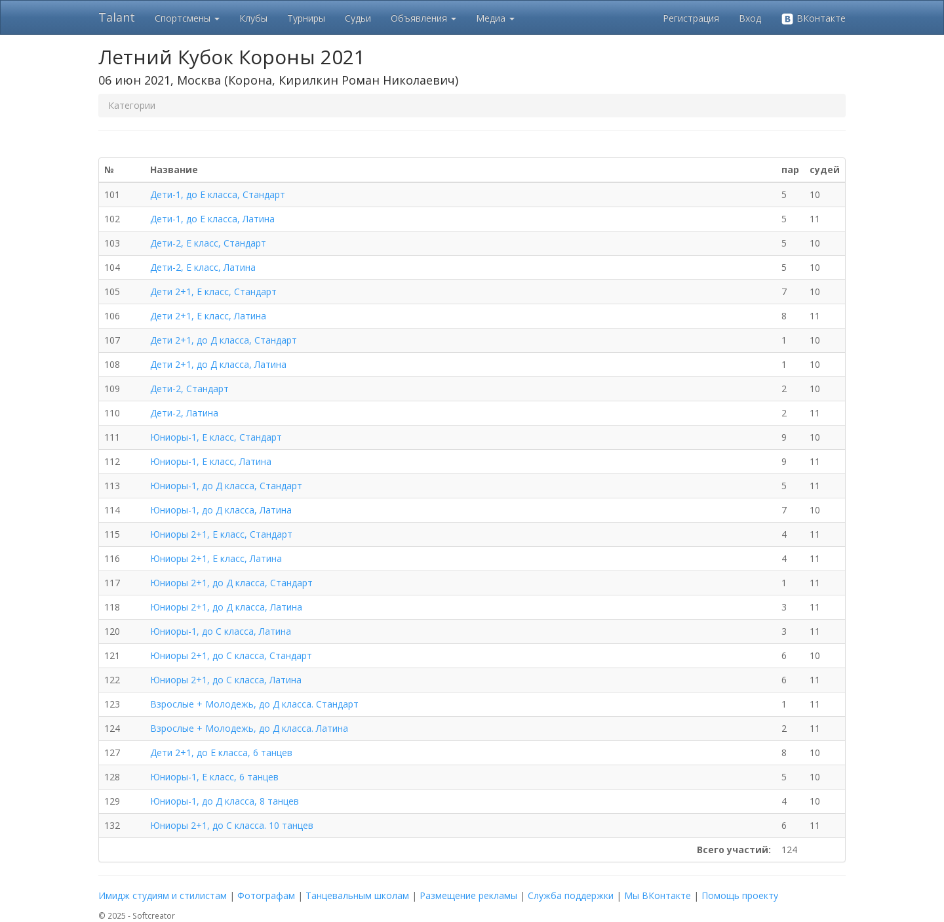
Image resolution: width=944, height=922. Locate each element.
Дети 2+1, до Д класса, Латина (218, 364)
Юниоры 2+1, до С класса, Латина (226, 679)
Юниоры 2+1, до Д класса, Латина (226, 607)
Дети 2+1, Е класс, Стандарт (213, 291)
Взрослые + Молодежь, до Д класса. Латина (249, 728)
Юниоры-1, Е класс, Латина (210, 461)
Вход (750, 18)
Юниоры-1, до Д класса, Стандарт (226, 485)
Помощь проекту (739, 895)
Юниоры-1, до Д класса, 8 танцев (224, 801)
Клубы (253, 18)
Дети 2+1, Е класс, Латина (208, 316)
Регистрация (691, 18)
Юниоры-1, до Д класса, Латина (221, 510)
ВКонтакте (813, 19)
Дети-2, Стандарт (189, 388)
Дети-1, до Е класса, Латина (212, 218)
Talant (116, 17)
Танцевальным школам (357, 895)
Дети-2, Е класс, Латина (203, 267)
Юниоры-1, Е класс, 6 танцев (214, 777)
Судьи (358, 18)
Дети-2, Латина (184, 413)
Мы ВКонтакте (657, 895)
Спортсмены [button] (187, 18)
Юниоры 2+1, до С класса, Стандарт (231, 655)
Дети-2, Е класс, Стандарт (208, 243)
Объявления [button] (423, 18)
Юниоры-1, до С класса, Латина (220, 631)
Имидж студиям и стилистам (162, 895)
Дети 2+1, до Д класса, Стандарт (223, 340)
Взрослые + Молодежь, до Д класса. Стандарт (254, 704)
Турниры (306, 18)
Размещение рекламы (468, 895)
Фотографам (266, 895)
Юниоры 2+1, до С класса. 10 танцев (231, 825)
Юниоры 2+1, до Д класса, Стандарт (231, 582)
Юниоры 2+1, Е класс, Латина (216, 558)
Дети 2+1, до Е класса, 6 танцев (221, 752)
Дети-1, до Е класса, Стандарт (217, 194)
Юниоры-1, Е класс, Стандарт (216, 437)
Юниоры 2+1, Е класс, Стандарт (221, 534)
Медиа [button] (495, 18)
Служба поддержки (571, 895)
